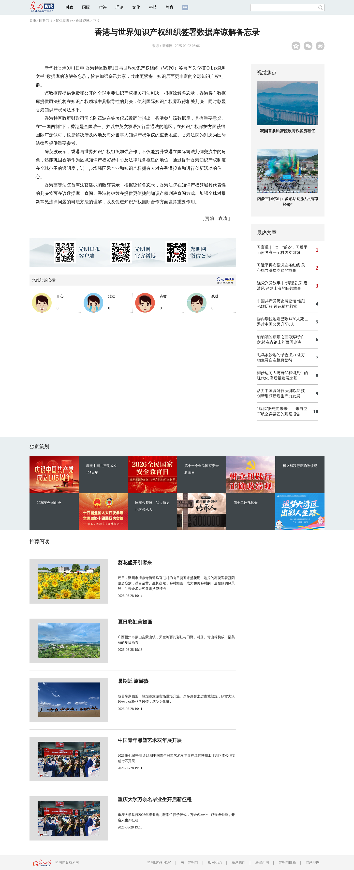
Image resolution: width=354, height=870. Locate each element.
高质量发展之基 (283, 378)
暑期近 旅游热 (116, 681)
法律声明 (262, 862)
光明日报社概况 (159, 862)
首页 (33, 21)
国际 (86, 7)
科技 (153, 7)
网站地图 (313, 862)
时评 (103, 7)
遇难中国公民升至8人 (275, 324)
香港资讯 (82, 21)
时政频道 (46, 21)
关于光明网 (189, 862)
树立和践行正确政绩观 (300, 466)
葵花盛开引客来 (118, 562)
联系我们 (238, 862)
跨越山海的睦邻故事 (283, 288)
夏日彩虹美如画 (118, 621)
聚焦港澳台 (64, 21)
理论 (119, 7)
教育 (170, 7)
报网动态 (215, 862)
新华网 (167, 46)
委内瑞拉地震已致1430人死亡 (282, 319)
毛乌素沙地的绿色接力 (276, 355)
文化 (136, 7)
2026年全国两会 (49, 503)
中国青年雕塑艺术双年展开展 (133, 740)
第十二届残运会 (246, 503)
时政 (69, 7)
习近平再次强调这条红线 (278, 265)
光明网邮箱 (287, 862)
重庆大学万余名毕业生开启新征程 (138, 799)
